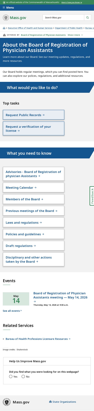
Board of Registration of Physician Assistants (43, 35)
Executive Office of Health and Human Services (30, 28)
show (73, 35)
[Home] (4, 28)
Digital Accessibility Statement (21, 384)
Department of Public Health (69, 28)
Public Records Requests (17, 391)
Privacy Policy (51, 384)
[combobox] (67, 17)
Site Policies (70, 384)
